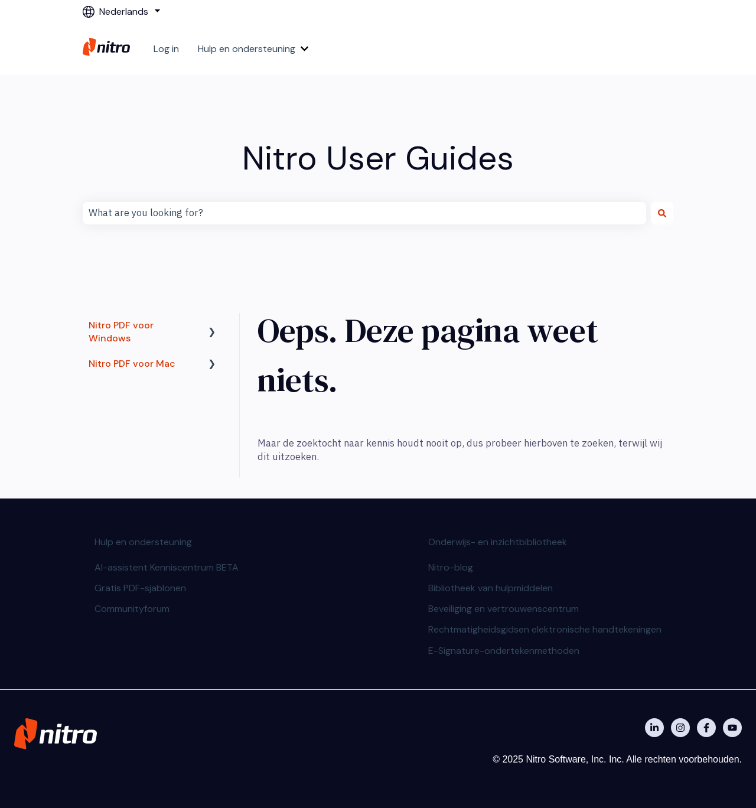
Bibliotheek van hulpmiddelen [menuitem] (490, 588)
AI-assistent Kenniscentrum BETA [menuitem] (166, 567)
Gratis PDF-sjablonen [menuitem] (140, 588)
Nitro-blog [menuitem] (450, 567)
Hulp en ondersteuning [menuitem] (143, 542)
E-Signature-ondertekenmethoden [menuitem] (503, 650)
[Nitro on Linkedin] (654, 727)
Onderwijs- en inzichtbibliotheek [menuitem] (497, 542)
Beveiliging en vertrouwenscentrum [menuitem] (503, 608)
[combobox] (364, 213)
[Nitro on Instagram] (680, 727)
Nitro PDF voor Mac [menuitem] (132, 363)
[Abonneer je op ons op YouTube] (732, 727)
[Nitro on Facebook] (706, 727)
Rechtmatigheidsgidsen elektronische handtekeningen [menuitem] (545, 629)
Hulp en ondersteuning (246, 49)
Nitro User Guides (378, 158)
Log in (166, 49)
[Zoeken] (662, 213)
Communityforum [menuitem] (132, 608)
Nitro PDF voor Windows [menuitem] (121, 331)
